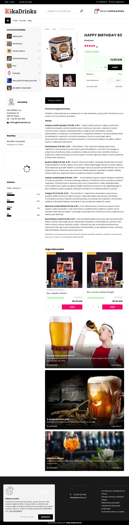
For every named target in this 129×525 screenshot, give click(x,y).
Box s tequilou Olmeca (57, 293)
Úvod (47, 29)
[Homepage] (8, 20)
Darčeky (13, 73)
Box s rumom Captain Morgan (100, 292)
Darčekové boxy (17, 58)
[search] (81, 11)
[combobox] (114, 80)
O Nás (15, 20)
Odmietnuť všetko (27, 517)
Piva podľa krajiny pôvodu (22, 80)
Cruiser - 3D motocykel (29, 161)
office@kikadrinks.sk (20, 122)
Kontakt (22, 20)
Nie (8, 214)
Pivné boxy (14, 43)
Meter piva (14, 36)
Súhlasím (45, 517)
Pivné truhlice (16, 51)
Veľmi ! (9, 193)
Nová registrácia (117, 2)
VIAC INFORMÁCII (15, 511)
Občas (9, 207)
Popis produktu (54, 100)
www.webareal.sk (73, 523)
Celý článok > (116, 365)
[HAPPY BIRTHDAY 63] (61, 49)
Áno (8, 200)
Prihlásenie (103, 2)
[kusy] (97, 67)
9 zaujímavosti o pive (58, 419)
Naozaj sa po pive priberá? (61, 355)
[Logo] (20, 11)
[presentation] (47, 48)
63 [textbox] (118, 80)
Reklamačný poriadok (110, 503)
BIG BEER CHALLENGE (19, 88)
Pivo (11, 65)
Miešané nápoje (55, 458)
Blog (30, 20)
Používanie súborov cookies (112, 512)
